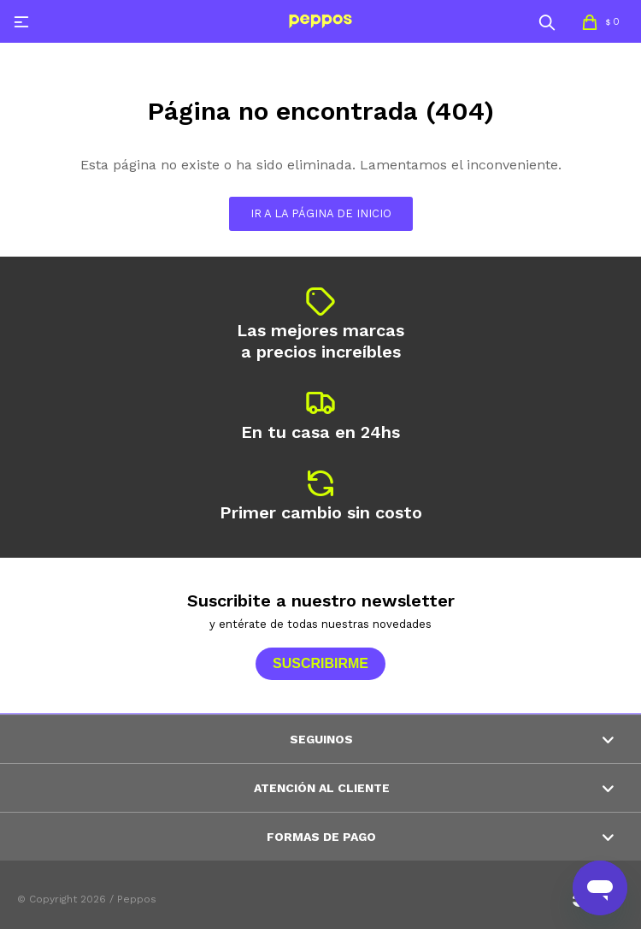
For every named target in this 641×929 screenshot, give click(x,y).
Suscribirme (320, 663)
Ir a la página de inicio (320, 213)
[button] (547, 21)
